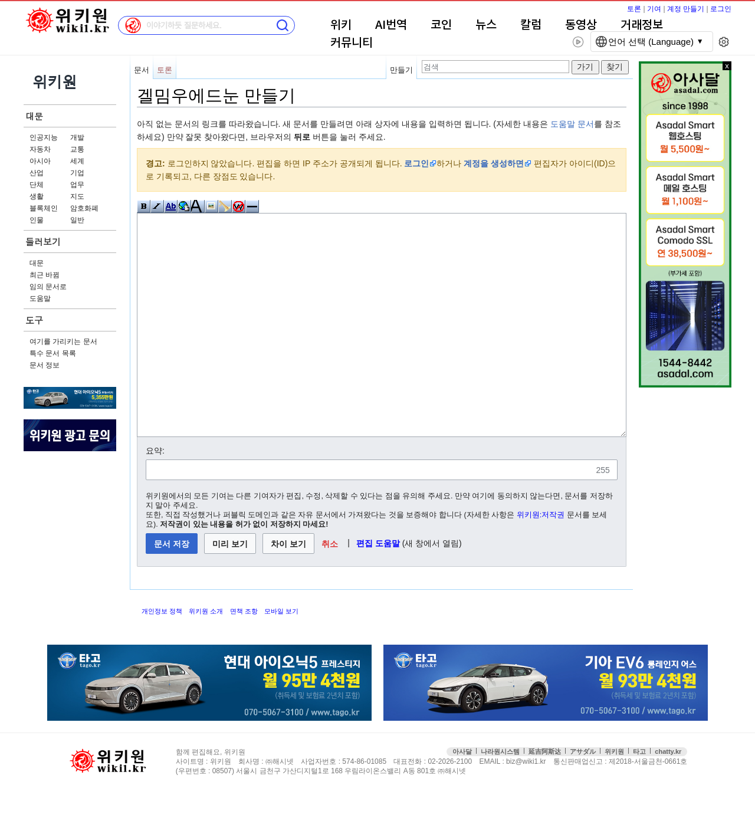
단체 (36, 184)
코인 (441, 25)
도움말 (40, 298)
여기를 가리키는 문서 (63, 341)
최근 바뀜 (44, 275)
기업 (77, 173)
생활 (36, 196)
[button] (330, 587)
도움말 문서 (572, 124)
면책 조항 (244, 655)
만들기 (401, 69)
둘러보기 (43, 241)
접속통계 (704, 806)
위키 (341, 25)
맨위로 (730, 806)
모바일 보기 (281, 655)
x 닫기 (727, 65)
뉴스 (486, 25)
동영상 (581, 25)
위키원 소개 (206, 655)
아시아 (40, 161)
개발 (77, 137)
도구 (34, 320)
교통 (77, 149)
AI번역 (391, 25)
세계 (77, 161)
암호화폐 (84, 208)
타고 (639, 795)
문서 (141, 69)
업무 (77, 184)
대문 (34, 116)
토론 (634, 9)
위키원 (614, 795)
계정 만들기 (685, 9)
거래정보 (642, 25)
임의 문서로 (48, 287)
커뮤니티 (351, 43)
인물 (36, 220)
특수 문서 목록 (52, 353)
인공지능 (43, 137)
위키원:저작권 (541, 559)
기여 (654, 9)
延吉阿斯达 (544, 795)
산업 (36, 173)
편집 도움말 (378, 587)
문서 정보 (44, 365)
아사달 (462, 795)
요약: (155, 495)
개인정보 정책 (162, 655)
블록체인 (43, 208)
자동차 (40, 149)
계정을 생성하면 (494, 163)
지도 (77, 196)
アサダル (583, 795)
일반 (77, 220)
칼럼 (530, 25)
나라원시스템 (500, 795)
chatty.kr (668, 795)
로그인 (720, 9)
